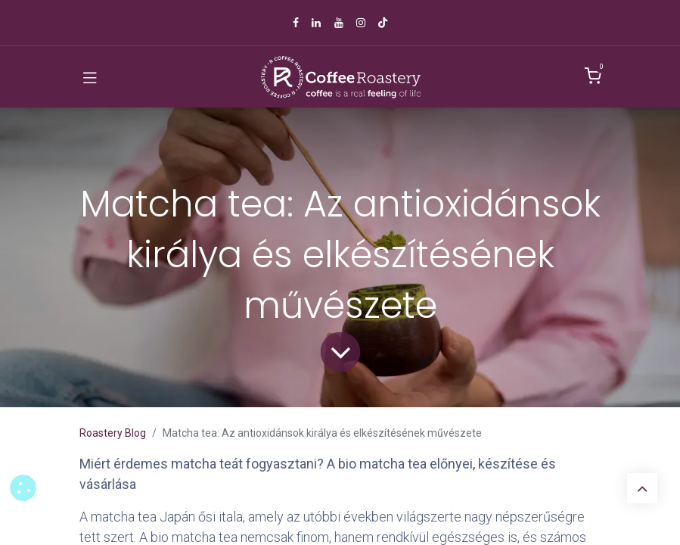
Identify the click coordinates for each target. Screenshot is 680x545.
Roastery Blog (112, 433)
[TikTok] (382, 22)
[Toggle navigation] (90, 77)
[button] (23, 488)
